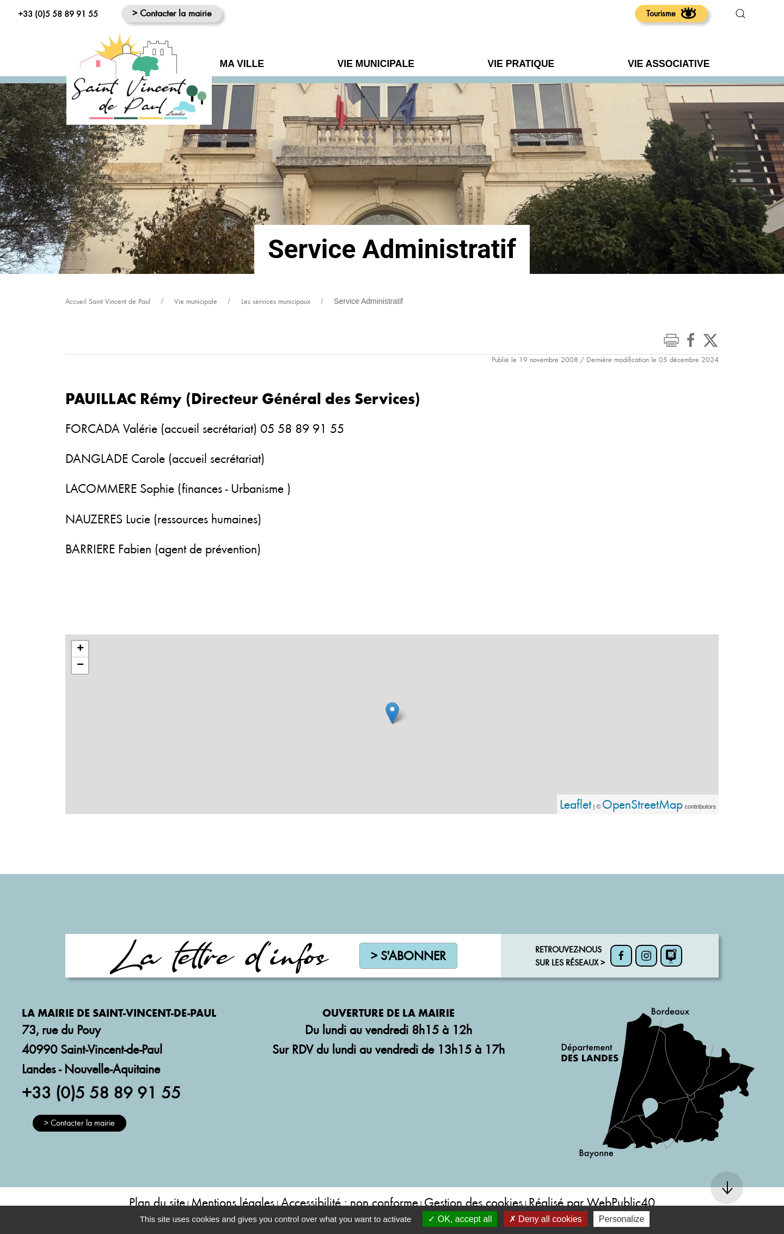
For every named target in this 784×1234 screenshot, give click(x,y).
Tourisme (671, 13)
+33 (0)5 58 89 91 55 (58, 13)
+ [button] (80, 649)
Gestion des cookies (473, 1202)
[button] (740, 13)
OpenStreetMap (642, 804)
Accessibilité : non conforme (349, 1202)
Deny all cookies (545, 1219)
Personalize (622, 1219)
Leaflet (575, 804)
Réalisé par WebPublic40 (592, 1202)
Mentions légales (232, 1202)
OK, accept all (460, 1219)
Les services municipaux (275, 301)
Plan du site (157, 1202)
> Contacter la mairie (171, 13)
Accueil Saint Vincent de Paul (107, 301)
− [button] (80, 665)
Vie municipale (195, 301)
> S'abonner (408, 955)
